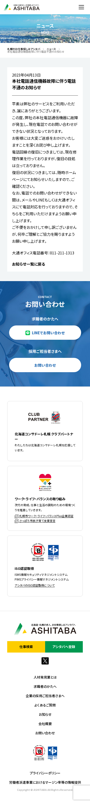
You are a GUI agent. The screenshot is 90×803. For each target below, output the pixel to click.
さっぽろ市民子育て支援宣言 (35, 521)
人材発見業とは (45, 677)
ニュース (50, 49)
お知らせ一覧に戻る (28, 264)
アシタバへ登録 (64, 646)
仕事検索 (26, 646)
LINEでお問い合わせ (48, 332)
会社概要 (45, 723)
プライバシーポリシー (45, 773)
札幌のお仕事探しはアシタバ (22, 49)
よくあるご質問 (45, 705)
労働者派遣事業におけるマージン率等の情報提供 (45, 782)
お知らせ (45, 714)
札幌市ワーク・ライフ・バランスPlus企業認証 (44, 516)
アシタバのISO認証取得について (35, 585)
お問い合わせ (45, 365)
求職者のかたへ (45, 686)
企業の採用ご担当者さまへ (45, 695)
